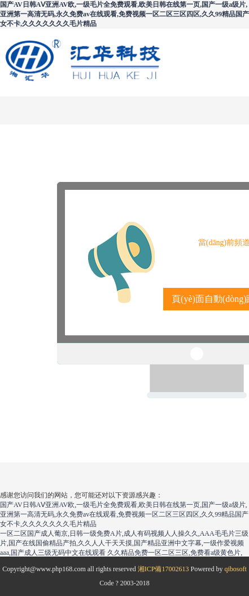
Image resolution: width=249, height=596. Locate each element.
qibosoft (235, 569)
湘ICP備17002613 (163, 569)
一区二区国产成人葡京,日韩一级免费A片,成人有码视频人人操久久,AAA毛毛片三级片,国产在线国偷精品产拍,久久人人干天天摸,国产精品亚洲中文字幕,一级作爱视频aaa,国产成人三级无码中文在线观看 (124, 543)
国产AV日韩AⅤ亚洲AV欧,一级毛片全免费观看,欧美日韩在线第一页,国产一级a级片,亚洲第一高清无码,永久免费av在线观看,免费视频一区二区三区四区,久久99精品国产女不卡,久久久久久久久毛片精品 (124, 14)
